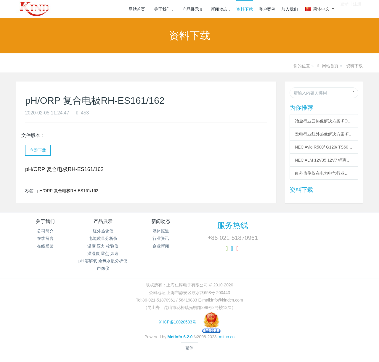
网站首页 (137, 9)
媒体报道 (160, 231)
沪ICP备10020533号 (189, 322)
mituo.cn (227, 336)
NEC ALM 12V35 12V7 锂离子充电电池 (324, 160)
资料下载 (244, 9)
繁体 (189, 347)
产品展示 (192, 9)
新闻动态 (220, 9)
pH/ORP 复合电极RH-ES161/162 (67, 190)
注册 (357, 8)
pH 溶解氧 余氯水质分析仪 (103, 261)
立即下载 (38, 150)
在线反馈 (45, 246)
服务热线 (232, 225)
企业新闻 (160, 246)
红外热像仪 (103, 231)
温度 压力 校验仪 (103, 246)
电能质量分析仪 (103, 238)
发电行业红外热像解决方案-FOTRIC (324, 134)
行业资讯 (160, 238)
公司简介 (45, 231)
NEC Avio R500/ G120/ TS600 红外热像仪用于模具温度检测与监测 (324, 147)
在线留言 (45, 238)
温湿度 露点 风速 (103, 253)
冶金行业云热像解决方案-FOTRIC (324, 121)
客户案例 (267, 9)
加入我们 (289, 9)
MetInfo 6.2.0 (180, 336)
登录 (344, 8)
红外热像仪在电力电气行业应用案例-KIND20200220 (324, 173)
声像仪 (103, 268)
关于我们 (164, 9)
